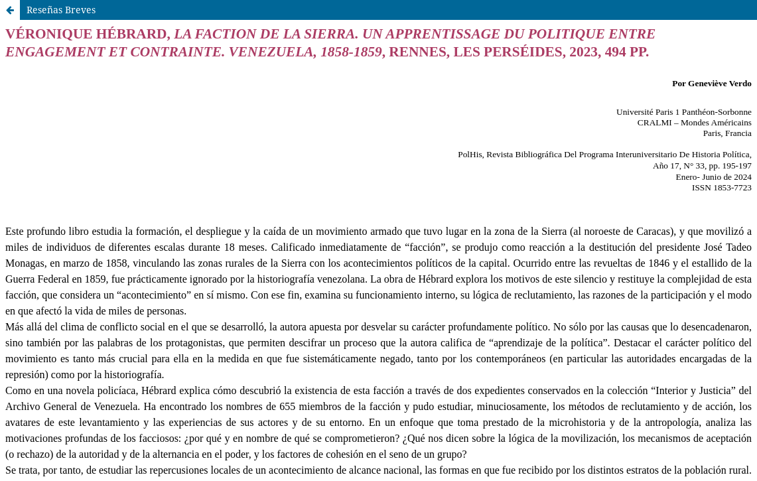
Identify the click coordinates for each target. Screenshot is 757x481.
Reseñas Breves (61, 9)
